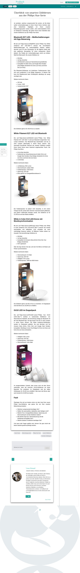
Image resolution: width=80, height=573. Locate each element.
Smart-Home (17, 433)
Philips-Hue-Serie (37, 433)
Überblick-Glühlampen (46, 436)
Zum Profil (47, 499)
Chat (15, 6)
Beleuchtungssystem (26, 433)
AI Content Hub (20, 3)
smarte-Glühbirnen (47, 433)
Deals (61, 2)
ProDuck (20, 1)
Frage (10, 6)
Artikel (5, 6)
